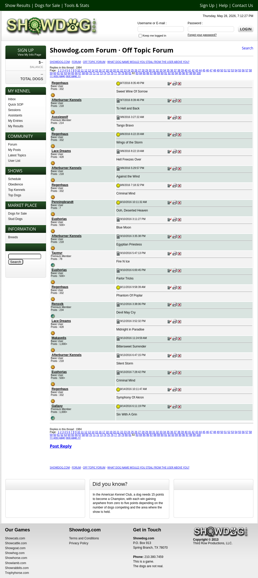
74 (104, 73)
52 (228, 70)
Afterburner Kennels (67, 100)
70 (90, 73)
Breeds (13, 237)
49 (218, 70)
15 (96, 70)
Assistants (15, 115)
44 (200, 70)
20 (114, 70)
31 (153, 70)
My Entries (15, 121)
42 (193, 70)
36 (171, 70)
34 (164, 70)
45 (203, 70)
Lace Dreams (61, 151)
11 (82, 70)
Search (247, 48)
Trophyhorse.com (17, 573)
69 (87, 73)
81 (129, 73)
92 (169, 73)
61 (58, 73)
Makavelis (59, 338)
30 (150, 70)
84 (140, 73)
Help (223, 5)
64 (69, 73)
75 (108, 73)
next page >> (73, 76)
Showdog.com (60, 62)
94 (176, 73)
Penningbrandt (63, 202)
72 (97, 73)
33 (160, 70)
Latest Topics (17, 155)
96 (183, 73)
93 (172, 73)
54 (236, 70)
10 (78, 70)
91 (165, 73)
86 (147, 73)
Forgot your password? (202, 34)
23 (125, 70)
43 (196, 70)
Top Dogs (14, 195)
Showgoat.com (15, 548)
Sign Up (207, 5)
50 (221, 70)
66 (76, 73)
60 (54, 73)
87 (151, 73)
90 (162, 73)
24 (128, 70)
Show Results (17, 5)
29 (146, 70)
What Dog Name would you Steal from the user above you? (148, 62)
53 (232, 70)
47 (211, 70)
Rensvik (58, 304)
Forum (12, 144)
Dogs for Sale (47, 5)
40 (185, 70)
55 (239, 70)
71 (94, 73)
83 (137, 73)
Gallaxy (57, 406)
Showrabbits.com (17, 568)
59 (51, 73)
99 (194, 73)
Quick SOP (15, 104)
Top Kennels (16, 190)
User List (14, 161)
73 (101, 73)
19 (110, 70)
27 (139, 70)
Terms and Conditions (84, 538)
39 (182, 70)
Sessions (14, 110)
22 (121, 70)
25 (132, 70)
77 (115, 73)
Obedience (15, 184)
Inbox (12, 99)
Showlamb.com (15, 563)
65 (72, 73)
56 (243, 70)
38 (178, 70)
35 (168, 70)
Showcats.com (15, 538)
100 (199, 73)
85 (144, 73)
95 (180, 73)
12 (85, 70)
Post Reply (61, 446)
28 (143, 70)
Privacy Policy (78, 543)
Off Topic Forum (94, 62)
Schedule (14, 179)
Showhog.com (15, 553)
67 (79, 73)
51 (225, 70)
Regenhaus (60, 83)
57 (246, 70)
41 (189, 70)
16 (100, 70)
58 (250, 70)
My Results (15, 126)
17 (103, 70)
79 (122, 73)
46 (207, 70)
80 (126, 73)
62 (61, 73)
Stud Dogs (15, 219)
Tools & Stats (76, 5)
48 (214, 70)
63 (65, 73)
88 (155, 73)
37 (175, 70)
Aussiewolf (60, 117)
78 (119, 73)
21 (118, 70)
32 (157, 70)
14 (93, 70)
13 (89, 70)
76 (112, 73)
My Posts (14, 150)
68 (83, 73)
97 (187, 73)
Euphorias (59, 219)
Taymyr (57, 253)
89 (158, 73)
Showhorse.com (16, 558)
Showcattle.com (16, 543)
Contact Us (242, 5)
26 (136, 70)
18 (107, 70)
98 (190, 73)
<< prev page (57, 76)
